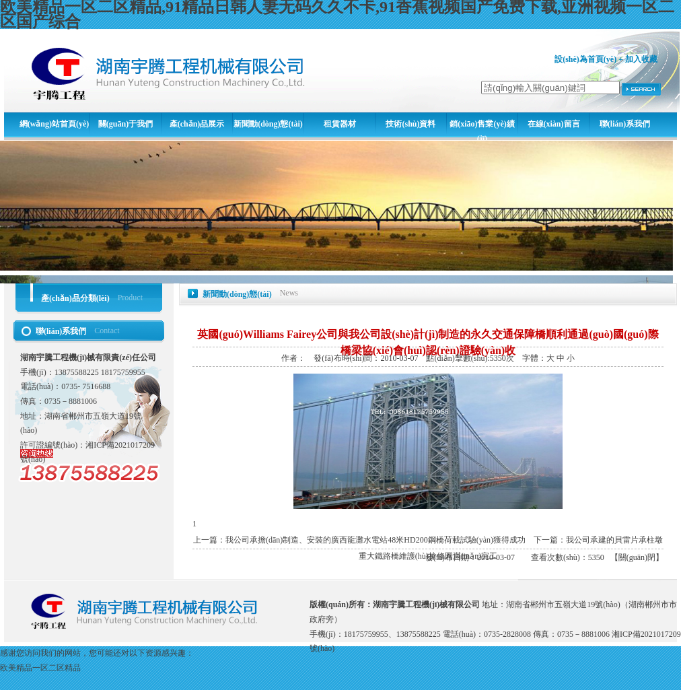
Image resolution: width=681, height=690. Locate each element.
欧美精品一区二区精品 (40, 667)
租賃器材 (340, 124)
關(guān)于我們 (125, 124)
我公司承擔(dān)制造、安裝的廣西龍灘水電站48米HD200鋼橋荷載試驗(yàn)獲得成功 (375, 540)
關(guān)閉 (636, 557)
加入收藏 (641, 59)
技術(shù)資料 (410, 124)
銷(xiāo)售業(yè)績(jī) (482, 130)
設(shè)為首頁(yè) (585, 59)
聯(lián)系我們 (625, 124)
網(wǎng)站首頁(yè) (54, 124)
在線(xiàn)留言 (554, 124)
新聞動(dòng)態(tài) (268, 124)
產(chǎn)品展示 (197, 124)
